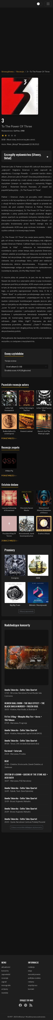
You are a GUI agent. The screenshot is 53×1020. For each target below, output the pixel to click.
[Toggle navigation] (48, 3)
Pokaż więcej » (8, 438)
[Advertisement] (26, 37)
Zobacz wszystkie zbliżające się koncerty (26, 827)
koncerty (5, 971)
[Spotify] (25, 1005)
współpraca (32, 985)
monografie (6, 985)
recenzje (4, 978)
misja (30, 971)
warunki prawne (34, 974)
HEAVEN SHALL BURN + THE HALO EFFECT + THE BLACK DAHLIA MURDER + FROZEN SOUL (25, 704)
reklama (31, 982)
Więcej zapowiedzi (26, 611)
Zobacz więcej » (9, 541)
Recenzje (20, 71)
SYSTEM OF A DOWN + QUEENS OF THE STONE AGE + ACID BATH (26, 776)
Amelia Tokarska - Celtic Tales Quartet (21, 689)
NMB (38, 578)
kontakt (31, 989)
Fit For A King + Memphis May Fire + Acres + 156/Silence (23, 718)
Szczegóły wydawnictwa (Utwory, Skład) (22, 156)
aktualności (5, 967)
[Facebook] (20, 1005)
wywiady (4, 993)
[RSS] (30, 1005)
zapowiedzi (5, 974)
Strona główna (7, 71)
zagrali (3, 982)
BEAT (7, 761)
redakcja (31, 967)
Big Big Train (15, 605)
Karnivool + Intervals (13, 750)
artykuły (4, 989)
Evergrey (15, 578)
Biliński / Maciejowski (38, 605)
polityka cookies (34, 978)
